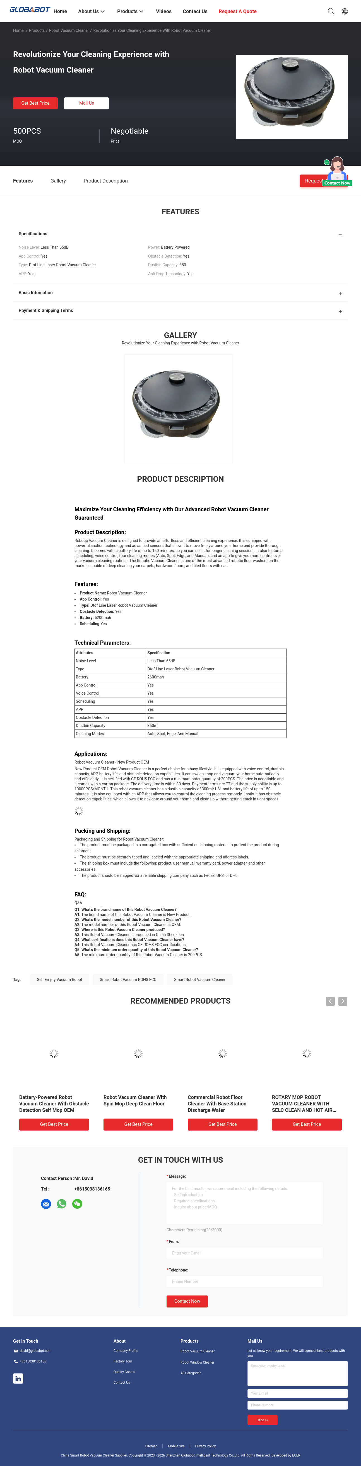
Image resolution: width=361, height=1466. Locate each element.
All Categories (191, 1373)
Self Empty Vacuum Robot (59, 979)
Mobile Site (176, 1446)
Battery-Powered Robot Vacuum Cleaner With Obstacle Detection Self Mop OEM (54, 1103)
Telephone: (178, 1270)
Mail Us (86, 103)
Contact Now (187, 1301)
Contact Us (122, 1383)
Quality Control (125, 1372)
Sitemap (151, 1446)
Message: (177, 1176)
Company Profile (126, 1351)
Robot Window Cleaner (197, 1362)
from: (174, 1241)
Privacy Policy (205, 1446)
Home (18, 30)
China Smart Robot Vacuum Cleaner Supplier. (95, 1455)
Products (37, 30)
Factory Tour (123, 1361)
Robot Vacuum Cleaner (69, 30)
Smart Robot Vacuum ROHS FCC (128, 979)
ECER (296, 1455)
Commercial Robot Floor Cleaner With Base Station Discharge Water (217, 1103)
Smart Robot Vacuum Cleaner (199, 979)
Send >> (262, 1420)
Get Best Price (35, 103)
